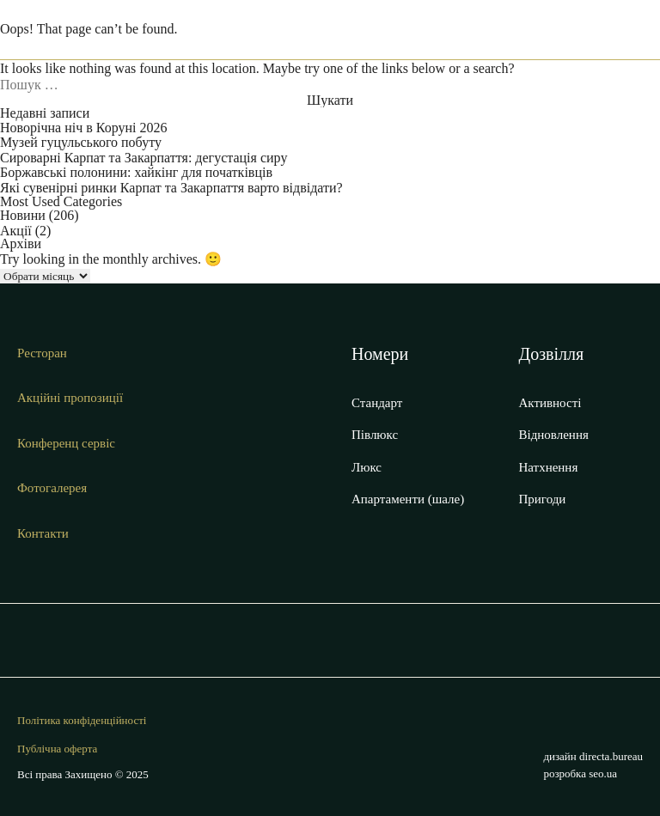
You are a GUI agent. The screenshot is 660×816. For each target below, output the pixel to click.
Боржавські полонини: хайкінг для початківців (136, 172)
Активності (550, 403)
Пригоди (542, 499)
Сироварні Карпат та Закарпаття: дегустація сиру (143, 157)
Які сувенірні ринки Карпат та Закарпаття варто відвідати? (171, 187)
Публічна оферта (57, 749)
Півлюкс (374, 434)
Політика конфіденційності (81, 721)
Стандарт (376, 403)
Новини (23, 215)
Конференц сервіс (66, 443)
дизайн (593, 756)
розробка (580, 773)
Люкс (366, 467)
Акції (16, 230)
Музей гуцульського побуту (81, 142)
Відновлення (554, 434)
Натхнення (548, 467)
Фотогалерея (52, 488)
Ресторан (42, 353)
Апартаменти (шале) (407, 499)
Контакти (43, 533)
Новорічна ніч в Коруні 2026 (83, 127)
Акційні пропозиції (70, 398)
